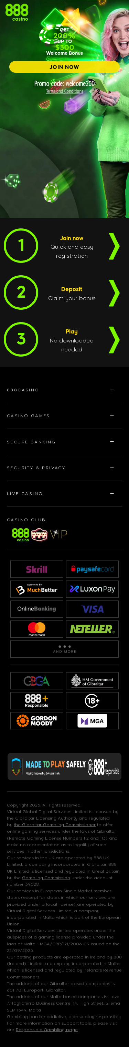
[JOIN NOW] (64, 67)
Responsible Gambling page (47, 1029)
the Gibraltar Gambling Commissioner (55, 824)
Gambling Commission (46, 877)
